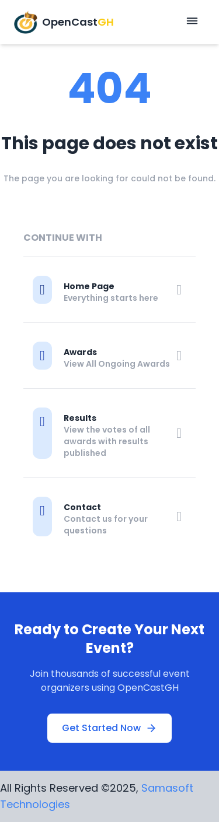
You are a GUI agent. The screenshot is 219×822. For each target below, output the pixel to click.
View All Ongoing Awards (117, 364)
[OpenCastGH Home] (64, 22)
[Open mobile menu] (192, 22)
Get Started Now (109, 728)
